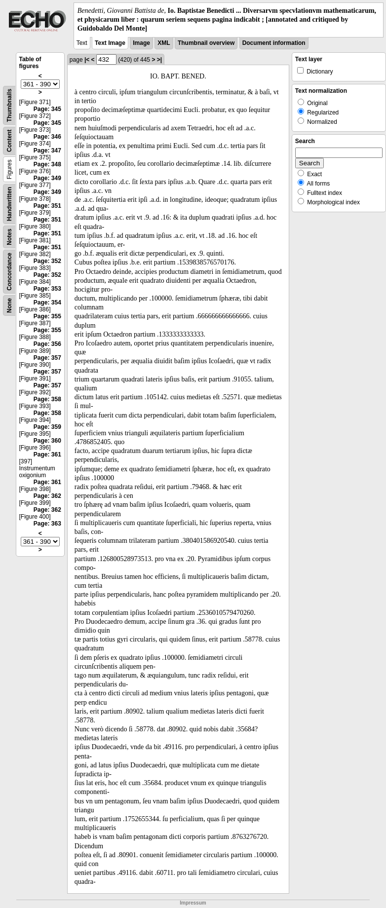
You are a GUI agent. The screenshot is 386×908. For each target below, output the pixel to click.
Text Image (110, 42)
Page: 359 (47, 426)
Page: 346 (47, 136)
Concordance (9, 272)
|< (86, 59)
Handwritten (9, 204)
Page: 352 (47, 261)
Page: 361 (47, 454)
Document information (274, 42)
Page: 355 (47, 316)
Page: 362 (47, 495)
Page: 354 (47, 302)
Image (141, 42)
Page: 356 (47, 343)
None (9, 305)
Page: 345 (47, 109)
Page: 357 (47, 357)
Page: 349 (47, 178)
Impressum (193, 903)
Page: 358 (47, 399)
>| (159, 59)
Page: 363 (47, 523)
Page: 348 (47, 164)
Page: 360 (47, 440)
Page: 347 (47, 150)
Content (9, 140)
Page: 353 (47, 288)
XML (163, 42)
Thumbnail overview (206, 42)
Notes (9, 236)
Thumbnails (9, 104)
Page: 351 (47, 205)
